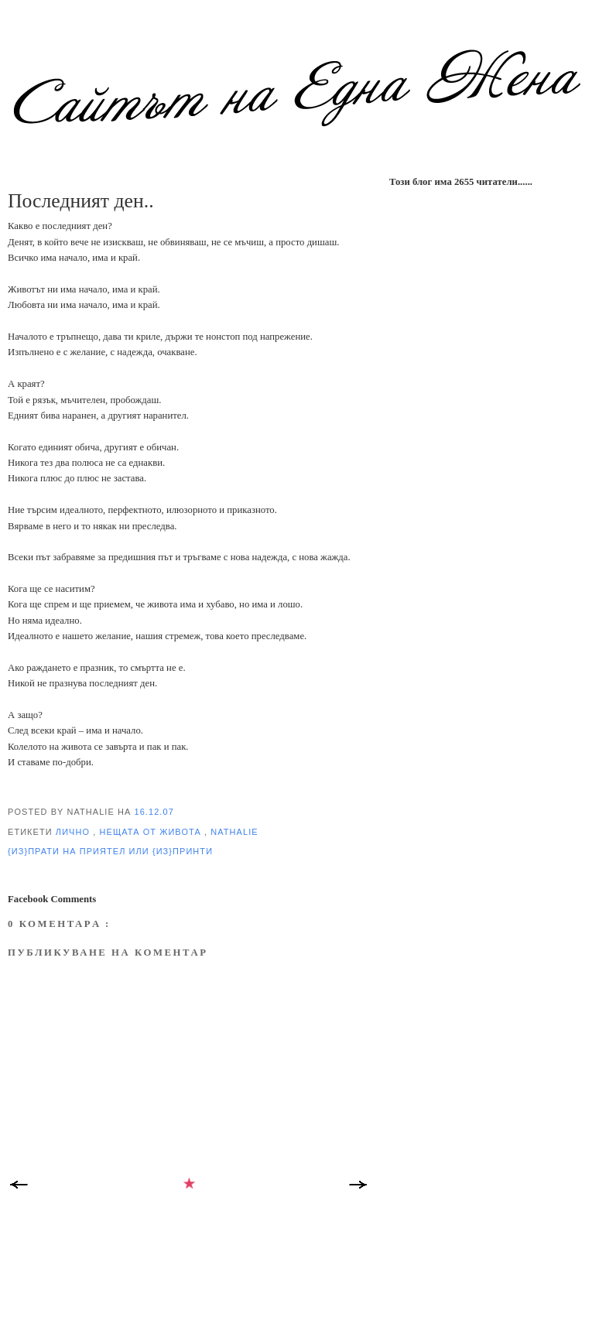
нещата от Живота (152, 831)
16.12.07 (154, 811)
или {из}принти (171, 851)
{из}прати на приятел (68, 851)
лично (74, 831)
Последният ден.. (81, 201)
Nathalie (234, 831)
